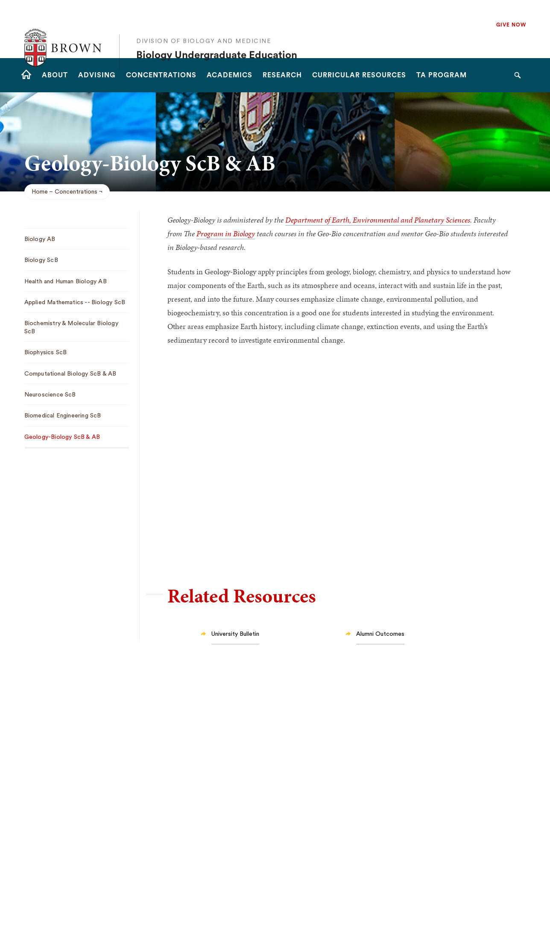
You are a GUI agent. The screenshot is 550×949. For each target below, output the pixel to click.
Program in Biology (225, 233)
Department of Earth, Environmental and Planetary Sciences (377, 219)
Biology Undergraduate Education (216, 37)
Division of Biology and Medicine (203, 23)
